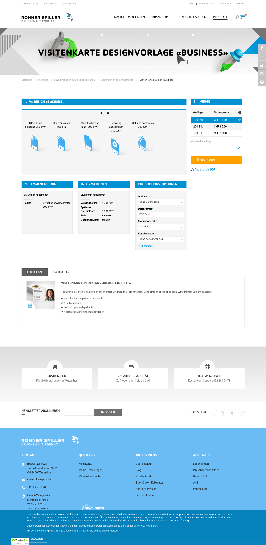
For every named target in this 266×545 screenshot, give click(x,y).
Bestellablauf (144, 463)
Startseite (27, 79)
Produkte (43, 79)
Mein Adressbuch (89, 476)
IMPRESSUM (206, 3)
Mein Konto (30, 3)
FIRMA (241, 3)
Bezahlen (50, 3)
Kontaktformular (146, 488)
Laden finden (201, 463)
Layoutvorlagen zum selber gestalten (74, 79)
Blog (138, 470)
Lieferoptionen (145, 495)
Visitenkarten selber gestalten (117, 79)
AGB (191, 3)
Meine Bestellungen (91, 470)
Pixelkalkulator (144, 476)
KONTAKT (225, 3)
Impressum (200, 488)
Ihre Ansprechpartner (206, 470)
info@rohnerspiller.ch (39, 479)
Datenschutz (201, 476)
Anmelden (70, 3)
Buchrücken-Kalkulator (149, 482)
